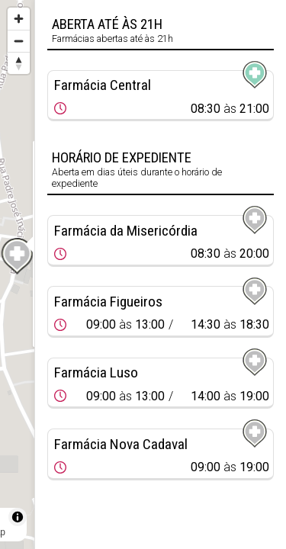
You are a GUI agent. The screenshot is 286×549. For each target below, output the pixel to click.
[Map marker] (18, 256)
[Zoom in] (19, 19)
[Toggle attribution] (17, 517)
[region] (17, 274)
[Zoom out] (19, 41)
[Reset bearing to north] (19, 63)
